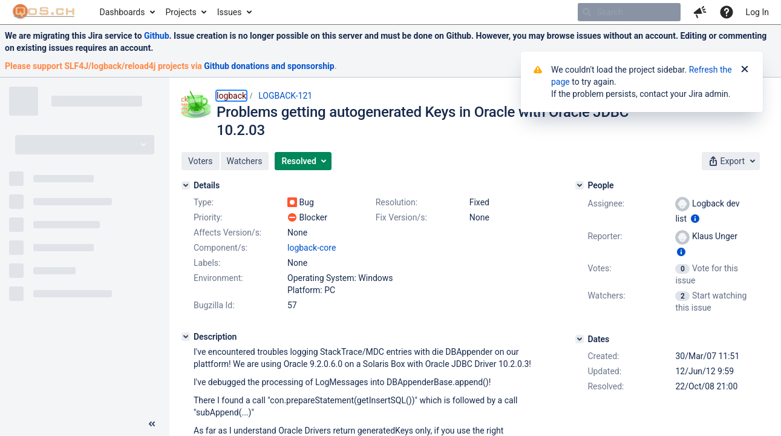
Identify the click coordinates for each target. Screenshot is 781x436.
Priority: (208, 217)
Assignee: (605, 203)
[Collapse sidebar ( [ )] (151, 424)
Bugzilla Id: (214, 305)
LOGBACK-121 (285, 96)
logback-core (311, 248)
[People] (579, 185)
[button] (700, 12)
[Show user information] (695, 218)
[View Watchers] (683, 295)
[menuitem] (127, 12)
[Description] (185, 336)
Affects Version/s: (227, 232)
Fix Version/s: (401, 217)
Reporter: (604, 236)
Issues (229, 12)
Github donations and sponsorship (269, 66)
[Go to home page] (44, 12)
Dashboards (122, 12)
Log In (757, 12)
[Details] (185, 185)
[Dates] (579, 339)
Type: (204, 202)
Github (156, 36)
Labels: (207, 263)
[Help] (726, 12)
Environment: (218, 278)
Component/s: (220, 248)
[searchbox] (629, 12)
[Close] (745, 70)
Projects (180, 12)
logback (231, 96)
